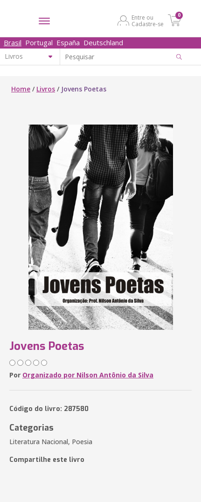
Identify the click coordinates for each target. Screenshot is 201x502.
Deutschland (103, 42)
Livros (45, 88)
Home (20, 88)
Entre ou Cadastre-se (148, 21)
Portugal (39, 42)
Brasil (12, 42)
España (68, 42)
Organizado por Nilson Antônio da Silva (87, 374)
